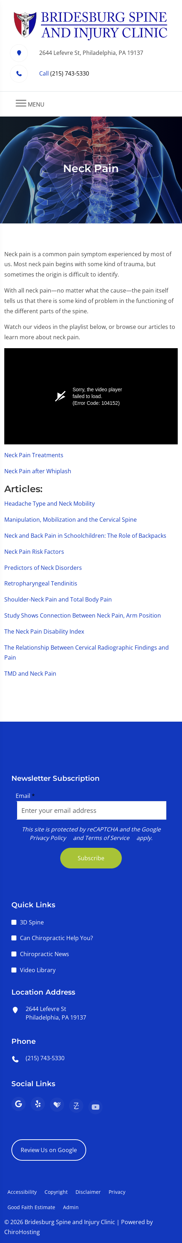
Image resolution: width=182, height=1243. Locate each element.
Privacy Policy (48, 838)
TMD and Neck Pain (30, 673)
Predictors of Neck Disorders (43, 568)
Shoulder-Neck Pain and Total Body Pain (58, 599)
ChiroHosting (22, 1232)
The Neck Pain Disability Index (44, 631)
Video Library (38, 970)
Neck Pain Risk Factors (34, 552)
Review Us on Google (49, 1150)
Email (25, 796)
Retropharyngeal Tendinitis (40, 583)
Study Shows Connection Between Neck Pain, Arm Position (82, 615)
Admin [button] (71, 1207)
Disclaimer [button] (88, 1191)
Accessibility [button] (22, 1191)
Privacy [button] (117, 1191)
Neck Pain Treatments (33, 455)
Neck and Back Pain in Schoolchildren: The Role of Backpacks (85, 536)
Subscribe (91, 858)
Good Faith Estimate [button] (31, 1207)
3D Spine (32, 922)
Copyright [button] (56, 1191)
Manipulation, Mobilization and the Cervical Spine (70, 519)
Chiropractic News (44, 954)
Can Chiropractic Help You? (56, 938)
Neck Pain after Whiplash (37, 471)
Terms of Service (107, 838)
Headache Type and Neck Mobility (49, 503)
